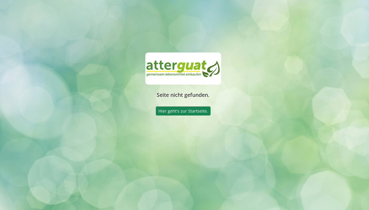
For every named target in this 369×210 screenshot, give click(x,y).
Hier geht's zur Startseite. (183, 111)
